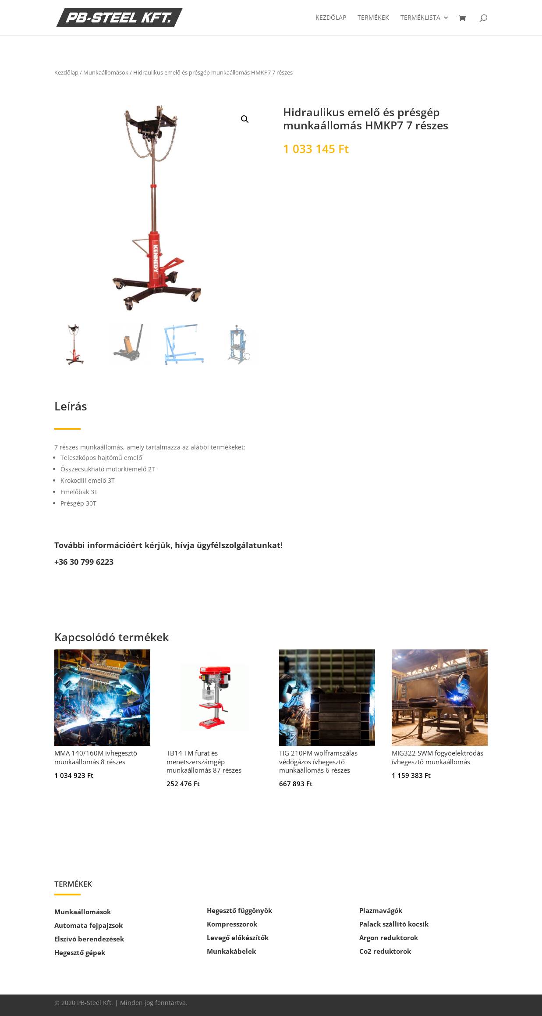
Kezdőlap (330, 17)
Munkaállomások (105, 72)
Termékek (373, 17)
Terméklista (420, 17)
